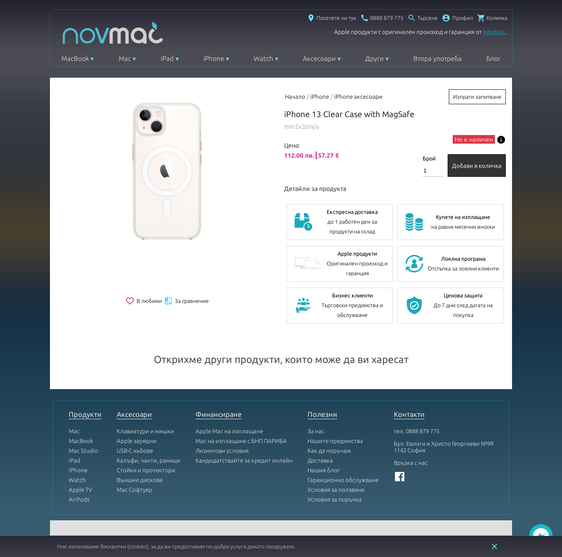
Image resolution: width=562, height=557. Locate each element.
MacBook (75, 58)
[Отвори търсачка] (422, 18)
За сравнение (186, 301)
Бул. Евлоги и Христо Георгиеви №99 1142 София (443, 447)
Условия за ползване (336, 489)
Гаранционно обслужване (343, 480)
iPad (167, 58)
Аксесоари (319, 58)
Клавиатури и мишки (145, 431)
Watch (263, 58)
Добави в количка (477, 165)
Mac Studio (83, 450)
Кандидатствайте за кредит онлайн (244, 460)
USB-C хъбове (135, 450)
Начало (295, 96)
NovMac (494, 31)
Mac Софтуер (134, 489)
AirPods (79, 499)
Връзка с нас (411, 462)
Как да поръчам (329, 450)
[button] (457, 18)
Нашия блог (324, 470)
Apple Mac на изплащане (229, 431)
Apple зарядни (137, 441)
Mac (125, 58)
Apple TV (80, 489)
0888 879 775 (422, 431)
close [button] (494, 546)
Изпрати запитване (477, 97)
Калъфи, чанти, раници (148, 460)
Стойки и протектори (146, 470)
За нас (316, 431)
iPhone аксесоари (358, 96)
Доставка (320, 460)
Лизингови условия (222, 450)
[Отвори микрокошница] (492, 18)
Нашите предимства (335, 441)
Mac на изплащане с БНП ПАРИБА (241, 441)
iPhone (213, 58)
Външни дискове (140, 480)
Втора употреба (437, 58)
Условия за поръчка (335, 499)
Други (374, 58)
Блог (493, 58)
